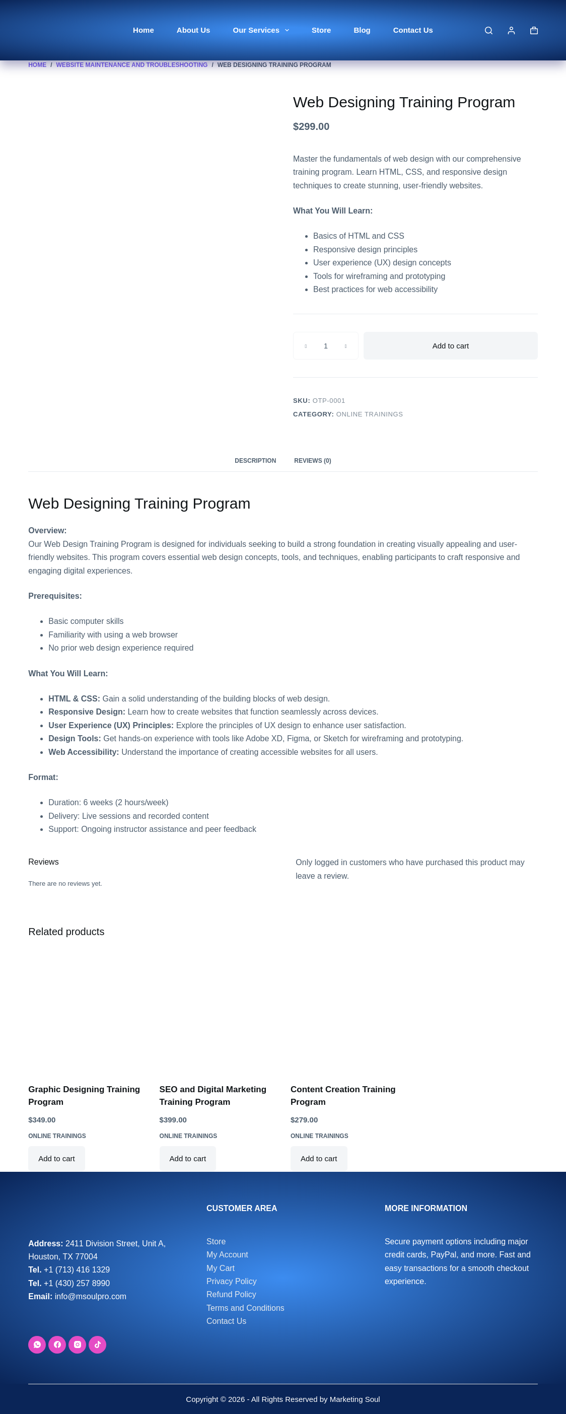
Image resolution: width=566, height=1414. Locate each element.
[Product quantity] (326, 346)
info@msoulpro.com (91, 1296)
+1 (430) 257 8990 (77, 1283)
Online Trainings (369, 414)
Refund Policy (231, 1294)
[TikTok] (97, 1345)
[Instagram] (77, 1345)
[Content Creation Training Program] (348, 1012)
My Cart (220, 1268)
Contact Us (413, 30)
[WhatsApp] (37, 1345)
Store (321, 30)
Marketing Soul (353, 1399)
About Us (193, 30)
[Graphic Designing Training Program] (86, 1012)
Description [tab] (255, 460)
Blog (361, 30)
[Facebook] (57, 1345)
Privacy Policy (231, 1281)
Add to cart (451, 345)
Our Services (263, 30)
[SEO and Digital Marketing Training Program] (217, 1012)
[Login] (511, 30)
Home (143, 30)
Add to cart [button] (56, 1158)
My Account (227, 1254)
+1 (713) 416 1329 (77, 1269)
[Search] (488, 30)
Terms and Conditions (245, 1308)
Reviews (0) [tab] (312, 460)
